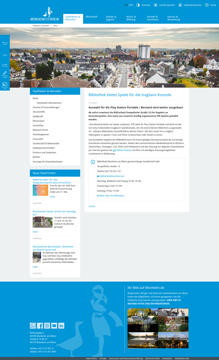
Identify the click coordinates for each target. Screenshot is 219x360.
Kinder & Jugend (111, 18)
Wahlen (36, 157)
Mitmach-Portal (40, 130)
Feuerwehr (38, 139)
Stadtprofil (38, 116)
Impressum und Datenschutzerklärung (126, 358)
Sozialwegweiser (41, 134)
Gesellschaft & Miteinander (46, 143)
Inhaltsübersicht (182, 358)
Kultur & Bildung (131, 18)
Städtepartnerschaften (44, 148)
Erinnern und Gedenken (44, 152)
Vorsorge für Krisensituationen (48, 161)
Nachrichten (91, 358)
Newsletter (167, 358)
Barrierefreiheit (153, 358)
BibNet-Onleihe (124, 150)
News (55, 26)
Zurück (92, 206)
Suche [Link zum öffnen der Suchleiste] (213, 5)
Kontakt (103, 358)
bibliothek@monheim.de (112, 176)
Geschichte (38, 125)
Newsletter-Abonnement (49, 103)
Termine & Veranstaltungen (46, 107)
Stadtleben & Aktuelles (72, 18)
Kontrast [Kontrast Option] (146, 5)
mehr (52, 196)
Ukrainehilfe (39, 112)
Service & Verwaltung (173, 18)
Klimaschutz (38, 121)
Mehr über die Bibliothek (111, 195)
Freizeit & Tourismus (153, 18)
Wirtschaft (91, 16)
